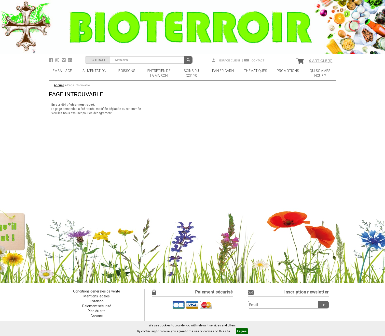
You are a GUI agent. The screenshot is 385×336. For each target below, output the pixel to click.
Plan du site (97, 311)
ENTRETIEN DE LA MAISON (158, 73)
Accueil (59, 85)
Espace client (229, 60)
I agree (242, 331)
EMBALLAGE (62, 71)
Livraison (97, 301)
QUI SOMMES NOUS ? (320, 73)
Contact (257, 60)
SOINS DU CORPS (191, 73)
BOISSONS (126, 71)
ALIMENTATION (94, 71)
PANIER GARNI (223, 71)
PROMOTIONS (288, 71)
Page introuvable (78, 85)
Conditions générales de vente (96, 291)
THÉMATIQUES (255, 71)
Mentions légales (96, 296)
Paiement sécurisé (96, 306)
